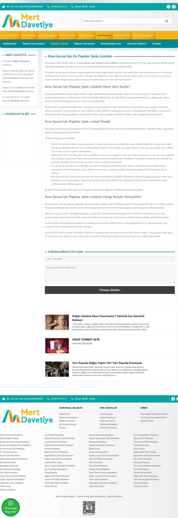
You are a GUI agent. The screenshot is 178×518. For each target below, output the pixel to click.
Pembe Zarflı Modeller (99, 469)
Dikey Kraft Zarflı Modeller (146, 442)
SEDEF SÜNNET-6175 (85, 339)
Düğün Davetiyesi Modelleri (102, 445)
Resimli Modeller (141, 469)
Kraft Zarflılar (86, 35)
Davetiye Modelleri (109, 424)
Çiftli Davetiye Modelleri (11, 435)
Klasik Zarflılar (68, 35)
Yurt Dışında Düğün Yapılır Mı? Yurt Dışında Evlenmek (107, 363)
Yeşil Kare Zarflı (141, 486)
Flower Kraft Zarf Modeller (12, 448)
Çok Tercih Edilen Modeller (146, 435)
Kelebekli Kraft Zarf (9, 465)
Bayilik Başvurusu (111, 43)
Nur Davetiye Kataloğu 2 (56, 469)
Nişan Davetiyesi (107, 421)
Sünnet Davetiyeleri (144, 35)
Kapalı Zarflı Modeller (10, 455)
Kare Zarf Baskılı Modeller (101, 459)
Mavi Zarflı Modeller (98, 465)
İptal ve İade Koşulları (65, 496)
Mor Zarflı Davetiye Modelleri (147, 465)
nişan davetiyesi (10, 78)
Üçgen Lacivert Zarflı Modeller (103, 476)
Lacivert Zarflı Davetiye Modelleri (60, 465)
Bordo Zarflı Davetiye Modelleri (14, 442)
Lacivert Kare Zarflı (53, 462)
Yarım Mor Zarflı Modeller (11, 483)
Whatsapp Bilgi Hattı (10, 507)
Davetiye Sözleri (136, 43)
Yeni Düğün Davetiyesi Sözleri (154, 414)
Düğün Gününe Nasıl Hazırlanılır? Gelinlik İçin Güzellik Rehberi (108, 318)
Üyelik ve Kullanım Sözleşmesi (91, 496)
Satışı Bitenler (51, 472)
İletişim (156, 43)
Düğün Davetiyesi (108, 417)
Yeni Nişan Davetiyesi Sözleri (154, 417)
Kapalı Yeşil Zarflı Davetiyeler (58, 459)
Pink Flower (5, 486)
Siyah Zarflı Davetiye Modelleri (103, 472)
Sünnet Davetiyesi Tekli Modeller (104, 438)
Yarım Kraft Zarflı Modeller (57, 479)
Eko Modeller (29, 35)
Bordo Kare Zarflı (8, 462)
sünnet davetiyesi (17, 91)
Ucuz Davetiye (106, 414)
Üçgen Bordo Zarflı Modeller (13, 476)
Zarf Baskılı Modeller (54, 435)
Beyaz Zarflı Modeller (144, 438)
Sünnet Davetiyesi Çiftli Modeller (60, 438)
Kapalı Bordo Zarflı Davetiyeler (59, 455)
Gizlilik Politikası (114, 496)
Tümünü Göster (110, 385)
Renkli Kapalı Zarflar (9, 438)
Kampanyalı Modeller (98, 452)
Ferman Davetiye (141, 445)
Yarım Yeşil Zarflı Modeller (57, 483)
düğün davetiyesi (21, 61)
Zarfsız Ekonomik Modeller (101, 435)
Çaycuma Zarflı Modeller (56, 442)
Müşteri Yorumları (84, 43)
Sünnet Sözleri (147, 421)
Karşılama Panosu (142, 462)
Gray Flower (139, 448)
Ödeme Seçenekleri (34, 43)
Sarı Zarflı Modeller (9, 472)
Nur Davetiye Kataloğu (10, 469)
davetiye (15, 100)
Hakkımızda (9, 43)
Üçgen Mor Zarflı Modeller (146, 476)
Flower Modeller (52, 448)
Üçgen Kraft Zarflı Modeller (57, 476)
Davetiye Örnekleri (108, 427)
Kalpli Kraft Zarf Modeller (56, 452)
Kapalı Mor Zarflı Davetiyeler (147, 455)
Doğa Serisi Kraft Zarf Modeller (59, 445)
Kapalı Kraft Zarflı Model (145, 452)
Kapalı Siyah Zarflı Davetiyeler (14, 459)
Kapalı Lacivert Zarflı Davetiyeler (104, 455)
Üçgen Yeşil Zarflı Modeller (12, 479)
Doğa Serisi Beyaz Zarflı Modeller (15, 445)
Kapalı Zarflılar (122, 35)
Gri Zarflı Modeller (8, 452)
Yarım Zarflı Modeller (98, 479)
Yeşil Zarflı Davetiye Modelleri (103, 483)
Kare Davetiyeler (10, 35)
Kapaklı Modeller (8, 489)
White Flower (51, 486)
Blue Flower (94, 448)
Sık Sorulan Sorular (68, 424)
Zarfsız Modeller (141, 483)
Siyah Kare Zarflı (96, 486)
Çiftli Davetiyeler (48, 35)
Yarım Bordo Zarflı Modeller (146, 479)
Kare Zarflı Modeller (143, 459)
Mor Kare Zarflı (96, 462)
